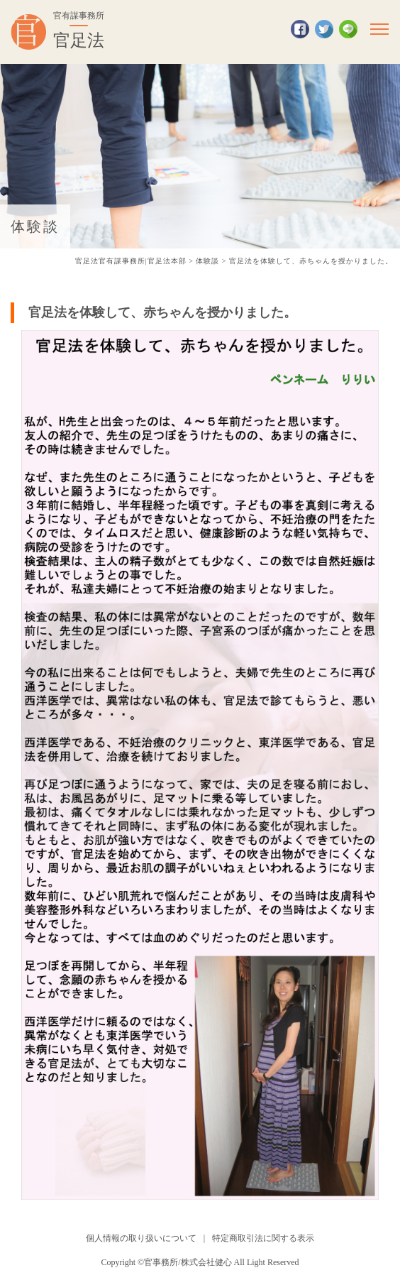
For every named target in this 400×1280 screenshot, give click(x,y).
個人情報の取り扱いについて (141, 1238)
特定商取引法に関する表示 (263, 1238)
